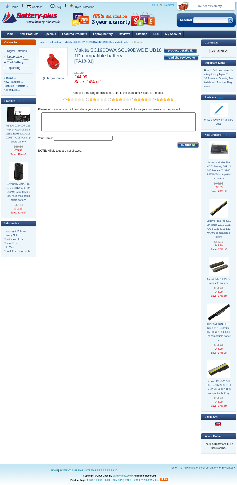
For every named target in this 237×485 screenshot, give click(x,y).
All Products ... (12, 89)
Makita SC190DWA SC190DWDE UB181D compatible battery (98, 41)
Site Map (9, 247)
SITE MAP (90, 470)
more (21, 101)
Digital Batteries (17, 51)
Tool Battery (54, 41)
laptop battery (15, 56)
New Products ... (13, 81)
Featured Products (74, 34)
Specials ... (10, 77)
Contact (34, 7)
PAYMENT (65, 470)
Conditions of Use (14, 239)
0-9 (147, 480)
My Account (173, 34)
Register (169, 5)
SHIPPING (77, 470)
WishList (154, 480)
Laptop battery (103, 34)
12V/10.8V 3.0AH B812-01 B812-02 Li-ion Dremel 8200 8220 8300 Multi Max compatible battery (18, 191)
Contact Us (10, 243)
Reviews (124, 34)
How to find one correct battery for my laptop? (208, 467)
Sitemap (141, 34)
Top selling (13, 68)
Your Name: (45, 141)
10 (116, 470)
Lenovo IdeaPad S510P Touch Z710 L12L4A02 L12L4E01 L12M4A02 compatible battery (219, 228)
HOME (54, 470)
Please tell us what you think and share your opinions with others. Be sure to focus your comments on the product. (109, 109)
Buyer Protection (82, 7)
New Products (29, 34)
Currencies (211, 42)
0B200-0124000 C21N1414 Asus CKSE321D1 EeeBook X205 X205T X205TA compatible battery (18, 133)
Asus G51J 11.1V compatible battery (218, 281)
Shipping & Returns (15, 231)
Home (11, 7)
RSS (156, 34)
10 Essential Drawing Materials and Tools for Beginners (218, 82)
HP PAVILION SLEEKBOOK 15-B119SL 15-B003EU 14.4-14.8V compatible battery (219, 332)
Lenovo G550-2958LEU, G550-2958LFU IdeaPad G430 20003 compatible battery (218, 387)
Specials (50, 34)
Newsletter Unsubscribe (17, 251)
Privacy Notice (12, 235)
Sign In (154, 5)
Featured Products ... (16, 85)
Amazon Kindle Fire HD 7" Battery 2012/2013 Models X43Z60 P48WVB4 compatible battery (218, 170)
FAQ (55, 7)
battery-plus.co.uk (123, 475)
